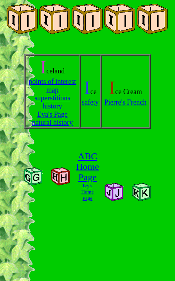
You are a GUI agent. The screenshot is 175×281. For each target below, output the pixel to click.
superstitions (52, 98)
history (52, 106)
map (52, 90)
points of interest (52, 81)
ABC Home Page (87, 166)
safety (90, 102)
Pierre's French (126, 102)
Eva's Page (52, 114)
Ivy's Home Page (87, 192)
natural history (52, 122)
